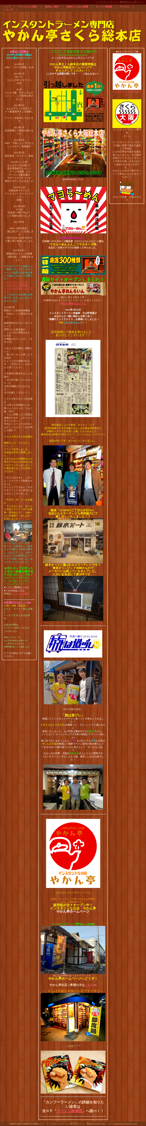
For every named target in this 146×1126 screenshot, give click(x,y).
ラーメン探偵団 (19, 593)
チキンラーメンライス (16, 282)
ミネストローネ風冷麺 (16, 285)
